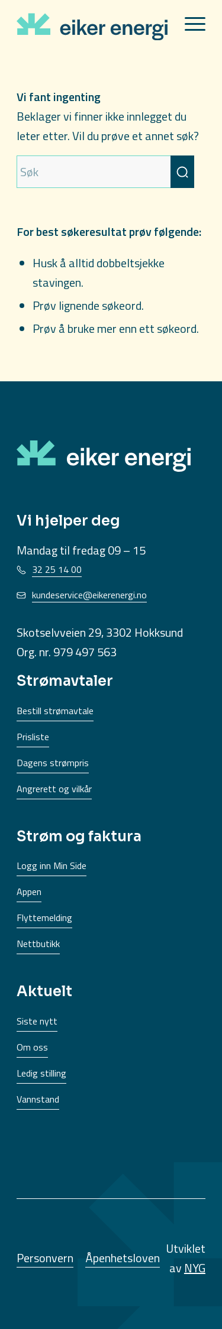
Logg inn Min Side (51, 865)
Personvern (45, 1258)
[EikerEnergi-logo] (92, 24)
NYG (194, 1268)
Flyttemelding (44, 917)
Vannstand (38, 1099)
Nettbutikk (38, 943)
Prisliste (33, 737)
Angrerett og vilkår (54, 789)
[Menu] (189, 23)
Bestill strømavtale (55, 711)
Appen (29, 891)
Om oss (32, 1047)
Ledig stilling (41, 1073)
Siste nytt (37, 1021)
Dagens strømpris (53, 763)
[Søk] (105, 171)
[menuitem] (189, 23)
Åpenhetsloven (122, 1258)
